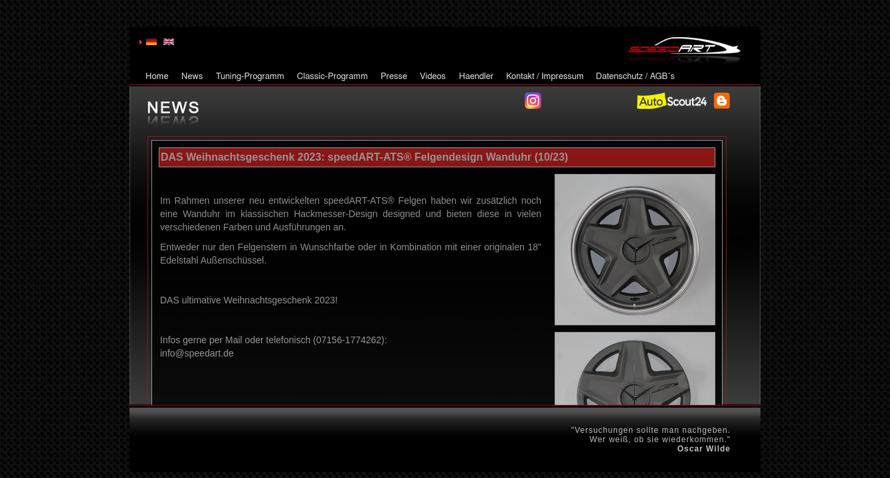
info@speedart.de (197, 353)
